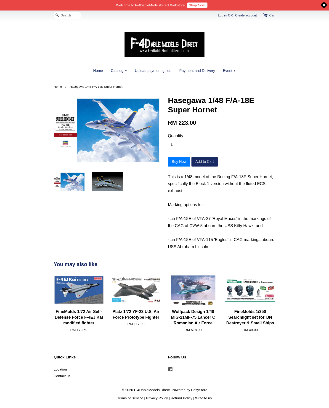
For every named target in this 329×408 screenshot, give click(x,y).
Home (98, 71)
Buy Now (179, 162)
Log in (222, 15)
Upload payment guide (153, 71)
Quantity (175, 135)
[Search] (67, 15)
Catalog (119, 71)
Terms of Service (130, 398)
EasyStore (199, 390)
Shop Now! (197, 5)
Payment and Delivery (197, 71)
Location (60, 369)
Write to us (203, 398)
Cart (272, 15)
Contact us (62, 376)
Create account (246, 15)
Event (229, 71)
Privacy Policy (157, 398)
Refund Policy (181, 398)
